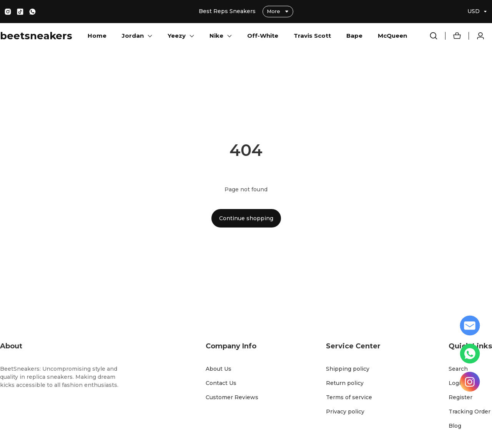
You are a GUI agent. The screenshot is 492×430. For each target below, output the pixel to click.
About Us (218, 368)
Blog (455, 425)
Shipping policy (347, 368)
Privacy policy (345, 411)
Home (97, 35)
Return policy (345, 383)
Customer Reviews (232, 397)
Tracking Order (469, 411)
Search (458, 368)
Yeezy (177, 35)
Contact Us (221, 383)
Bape (354, 35)
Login (456, 383)
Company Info (231, 346)
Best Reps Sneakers (228, 11)
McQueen (392, 35)
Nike (216, 35)
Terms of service (349, 397)
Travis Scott (312, 35)
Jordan (133, 35)
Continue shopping (246, 218)
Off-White (262, 35)
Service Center (353, 346)
